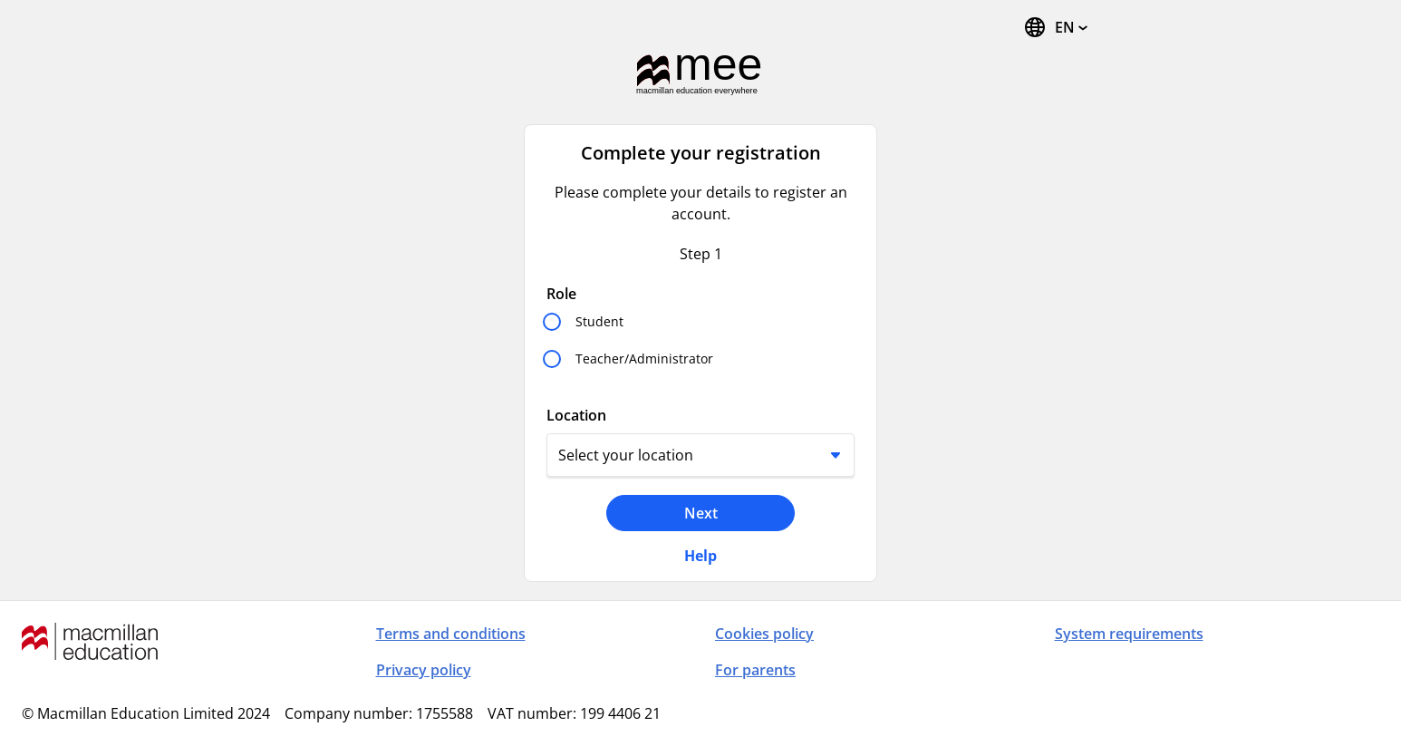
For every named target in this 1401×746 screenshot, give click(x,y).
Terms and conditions (451, 634)
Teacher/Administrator (644, 358)
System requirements (1129, 634)
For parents (755, 670)
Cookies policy (764, 634)
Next (701, 513)
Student (599, 321)
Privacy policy (423, 670)
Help (700, 556)
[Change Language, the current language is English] (1055, 27)
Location (576, 415)
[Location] (700, 455)
